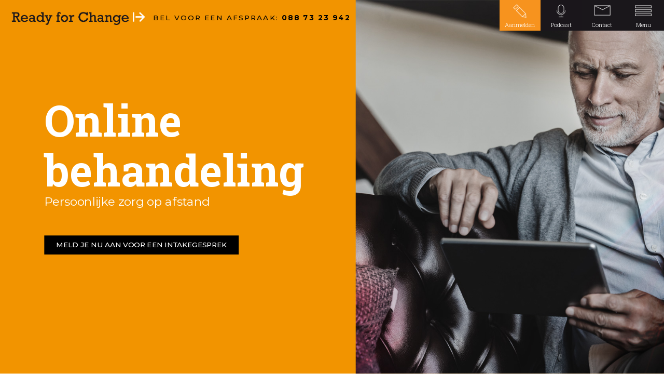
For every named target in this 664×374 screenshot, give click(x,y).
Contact (602, 25)
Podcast (561, 25)
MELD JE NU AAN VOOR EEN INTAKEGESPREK (141, 245)
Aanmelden (520, 25)
